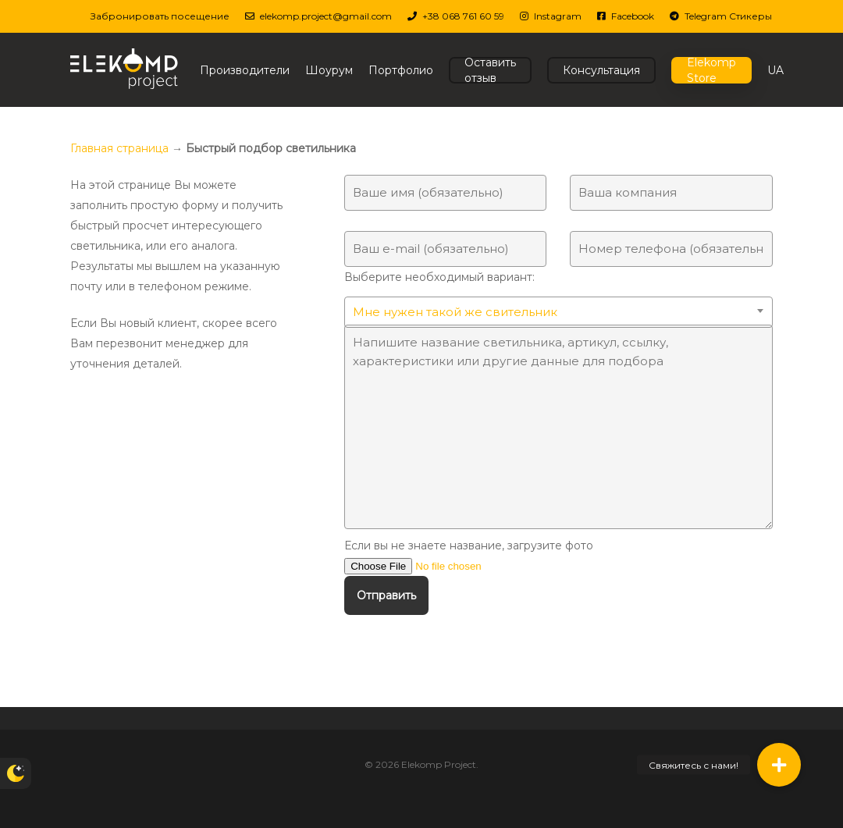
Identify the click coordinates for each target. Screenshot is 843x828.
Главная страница (119, 148)
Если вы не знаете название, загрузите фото (558, 557)
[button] (779, 765)
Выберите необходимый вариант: (558, 297)
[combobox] (558, 312)
